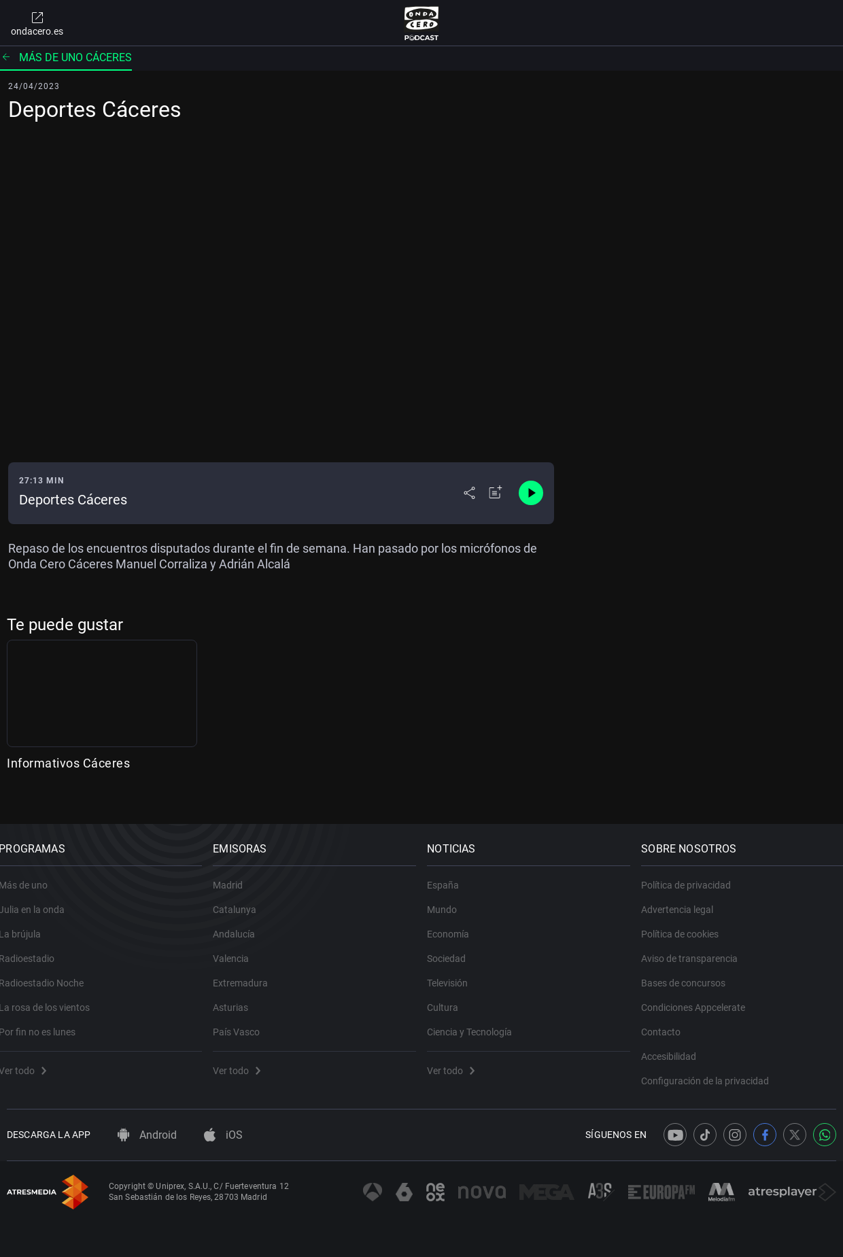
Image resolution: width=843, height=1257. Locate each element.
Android (147, 1135)
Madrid (236, 873)
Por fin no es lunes (45, 1020)
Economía (456, 922)
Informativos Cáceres (68, 763)
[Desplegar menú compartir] (469, 492)
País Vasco (244, 1020)
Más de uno (31, 873)
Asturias (238, 996)
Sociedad (454, 947)
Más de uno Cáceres (66, 57)
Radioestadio (35, 947)
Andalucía (242, 922)
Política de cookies (688, 922)
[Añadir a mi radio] (495, 492)
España (451, 873)
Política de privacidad (694, 873)
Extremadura (248, 971)
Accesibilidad (676, 1044)
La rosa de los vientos (52, 996)
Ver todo (30, 1059)
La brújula (28, 922)
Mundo (450, 898)
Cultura (450, 996)
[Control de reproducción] (531, 493)
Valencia (239, 947)
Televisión (455, 971)
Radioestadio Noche (49, 971)
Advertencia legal (685, 898)
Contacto (669, 1020)
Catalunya (242, 898)
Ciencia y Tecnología (477, 1020)
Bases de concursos (691, 971)
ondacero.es (37, 23)
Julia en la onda (40, 898)
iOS (223, 1135)
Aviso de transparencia (697, 947)
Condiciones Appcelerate (701, 996)
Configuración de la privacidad (713, 1069)
